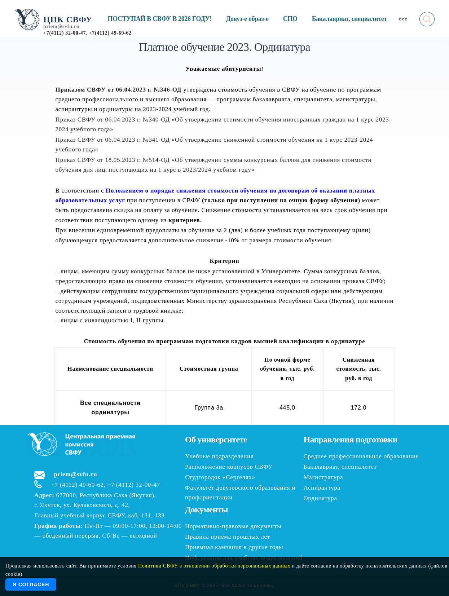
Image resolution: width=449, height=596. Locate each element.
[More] (403, 19)
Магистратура (323, 477)
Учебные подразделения (219, 456)
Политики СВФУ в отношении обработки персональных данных (214, 566)
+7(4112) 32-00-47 (64, 33)
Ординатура (320, 498)
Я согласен (31, 584)
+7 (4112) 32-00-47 (133, 484)
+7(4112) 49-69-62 (110, 33)
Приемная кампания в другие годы (234, 547)
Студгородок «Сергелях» (220, 477)
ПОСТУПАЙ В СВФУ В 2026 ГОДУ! (160, 18)
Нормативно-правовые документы (233, 526)
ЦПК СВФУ (67, 19)
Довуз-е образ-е (247, 18)
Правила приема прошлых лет (227, 536)
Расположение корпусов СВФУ (229, 466)
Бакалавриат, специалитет (349, 18)
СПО (290, 18)
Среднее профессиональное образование (361, 456)
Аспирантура (322, 487)
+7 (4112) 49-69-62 (77, 484)
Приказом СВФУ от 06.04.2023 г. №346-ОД (119, 89)
